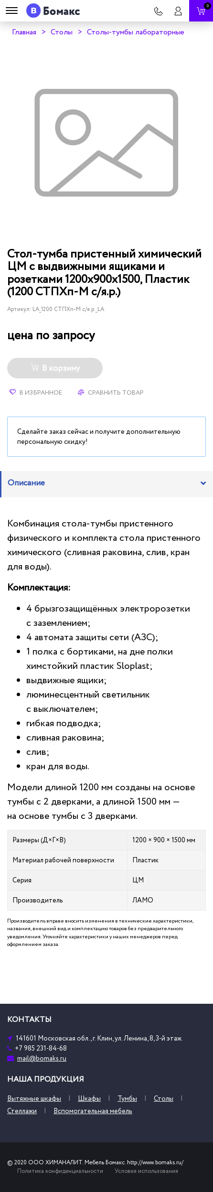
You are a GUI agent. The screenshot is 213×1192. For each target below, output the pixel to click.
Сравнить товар (111, 392)
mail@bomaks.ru (41, 1058)
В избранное (36, 392)
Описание (26, 483)
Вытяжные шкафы (34, 1098)
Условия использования (146, 1171)
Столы (62, 32)
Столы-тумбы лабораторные (135, 32)
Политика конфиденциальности (60, 1171)
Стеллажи (22, 1111)
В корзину (55, 368)
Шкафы (89, 1098)
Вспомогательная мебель (92, 1111)
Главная (24, 32)
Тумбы (127, 1098)
